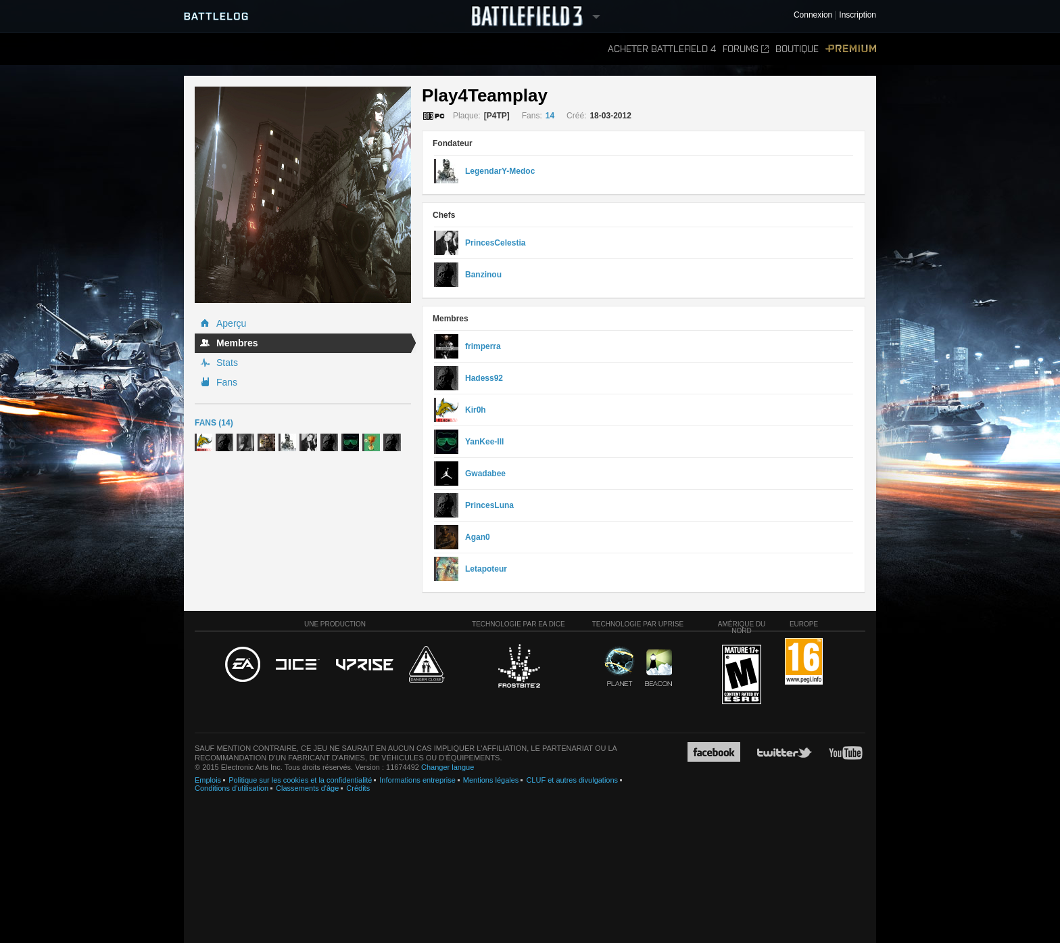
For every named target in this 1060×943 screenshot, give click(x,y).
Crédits (358, 788)
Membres (237, 343)
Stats (227, 362)
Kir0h (475, 410)
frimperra (483, 346)
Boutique (797, 49)
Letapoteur (486, 569)
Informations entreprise (417, 780)
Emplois (208, 780)
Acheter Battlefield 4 (662, 49)
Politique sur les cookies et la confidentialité (300, 780)
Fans (226, 382)
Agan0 (477, 537)
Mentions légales (491, 780)
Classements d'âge (307, 788)
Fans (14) (214, 423)
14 (550, 115)
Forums (746, 49)
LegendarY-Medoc (500, 171)
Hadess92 (484, 378)
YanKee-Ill (484, 441)
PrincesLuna (489, 505)
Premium (850, 49)
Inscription (857, 15)
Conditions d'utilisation (231, 788)
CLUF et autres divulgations (572, 780)
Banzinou (483, 274)
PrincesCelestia (495, 243)
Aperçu (231, 323)
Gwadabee (485, 473)
